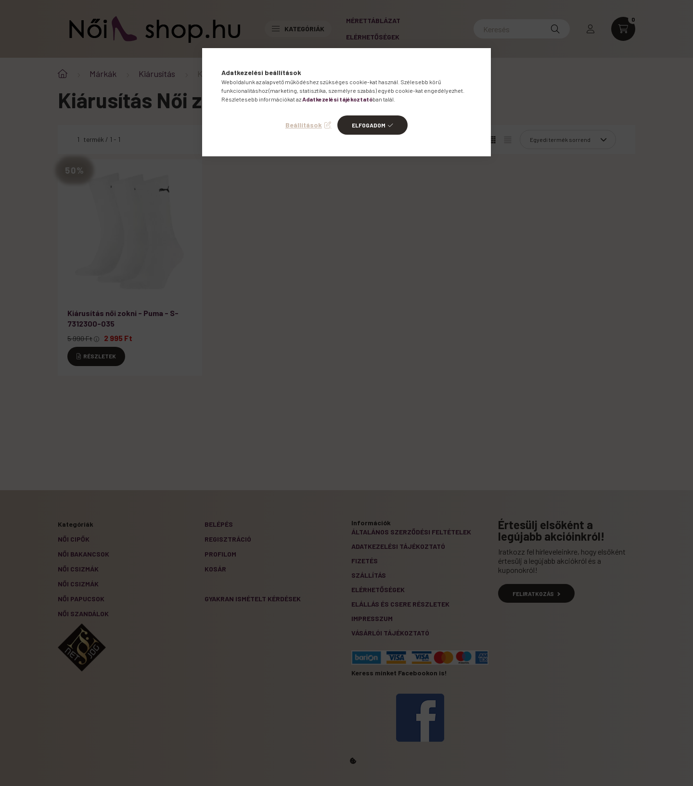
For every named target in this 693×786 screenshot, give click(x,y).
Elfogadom (368, 125)
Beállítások (303, 125)
